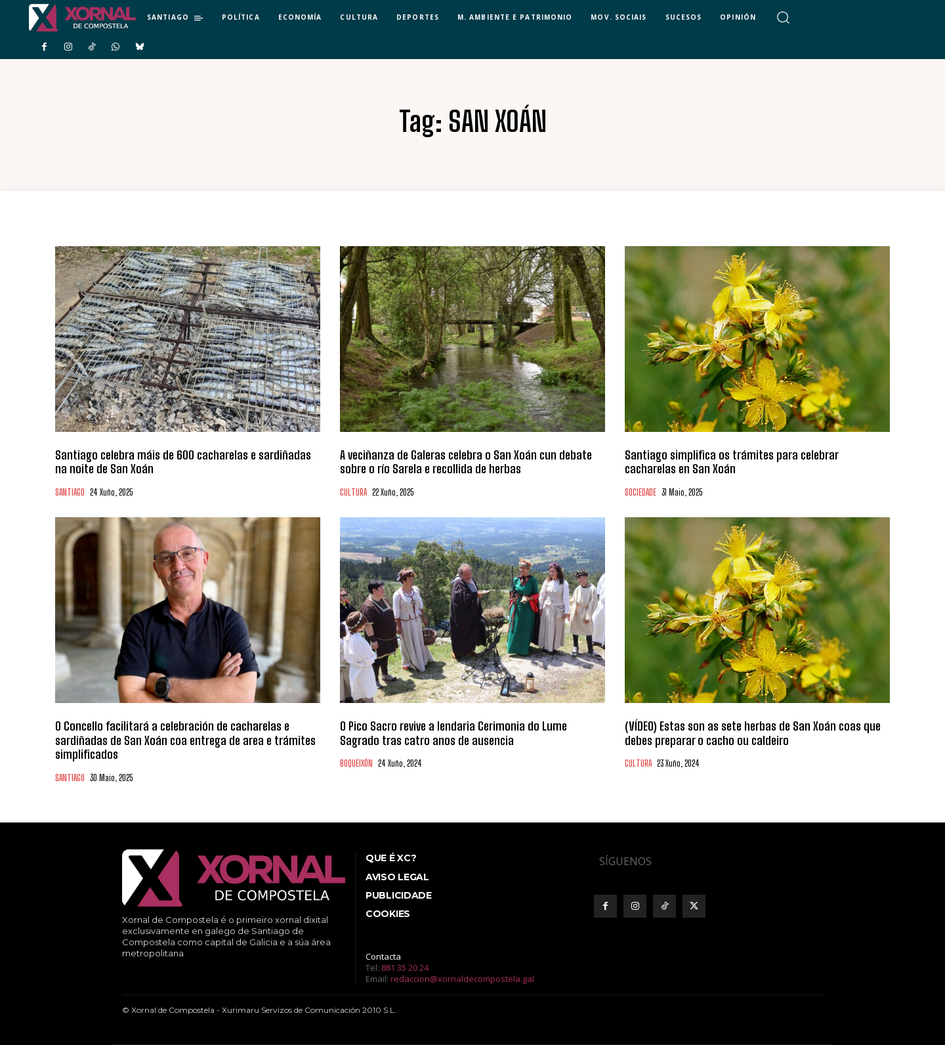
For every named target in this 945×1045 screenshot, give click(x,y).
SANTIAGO (70, 493)
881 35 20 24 (405, 967)
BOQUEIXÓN (356, 764)
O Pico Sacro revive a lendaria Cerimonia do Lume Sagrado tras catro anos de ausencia (453, 733)
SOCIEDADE (640, 493)
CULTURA (353, 493)
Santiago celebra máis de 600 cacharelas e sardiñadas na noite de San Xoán (183, 462)
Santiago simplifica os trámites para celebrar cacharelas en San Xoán (732, 462)
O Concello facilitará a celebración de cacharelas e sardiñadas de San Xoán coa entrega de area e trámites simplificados (185, 740)
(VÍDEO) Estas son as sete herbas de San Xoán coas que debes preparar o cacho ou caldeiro (753, 733)
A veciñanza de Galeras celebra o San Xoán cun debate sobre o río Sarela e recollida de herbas (466, 462)
